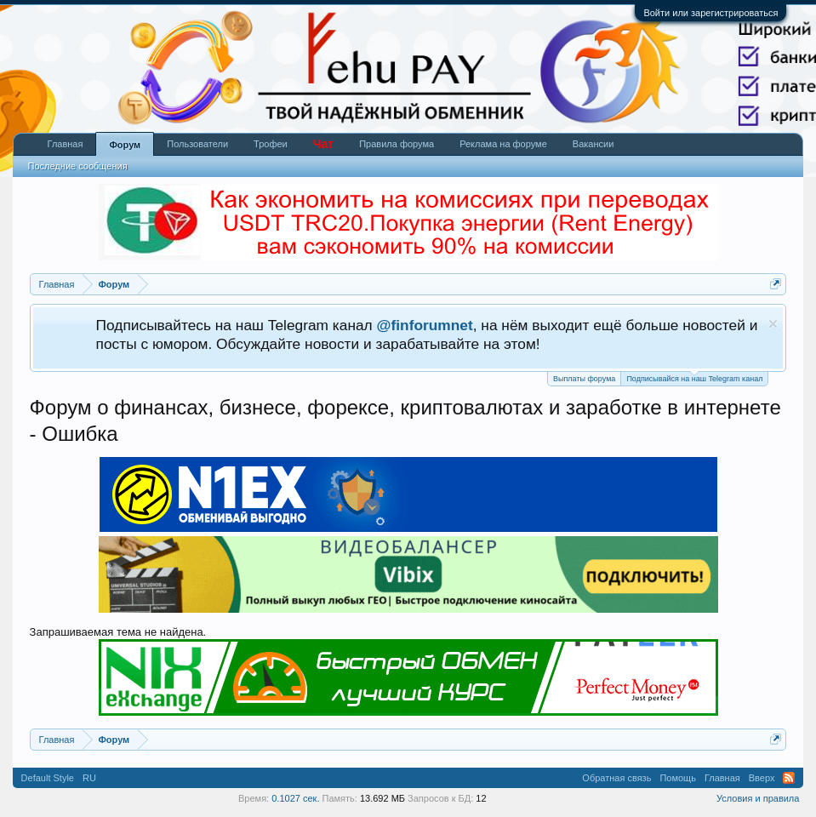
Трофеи (271, 144)
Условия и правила (757, 798)
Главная (65, 144)
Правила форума (396, 144)
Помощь (677, 778)
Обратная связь (616, 778)
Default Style (47, 778)
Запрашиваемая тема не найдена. (118, 632)
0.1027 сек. (295, 798)
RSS (789, 778)
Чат (323, 144)
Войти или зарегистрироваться (710, 13)
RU (89, 778)
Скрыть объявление (773, 323)
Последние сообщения (78, 166)
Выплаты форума (584, 378)
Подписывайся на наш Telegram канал (694, 377)
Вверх (762, 778)
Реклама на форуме (503, 144)
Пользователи (197, 144)
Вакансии (593, 144)
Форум (124, 145)
